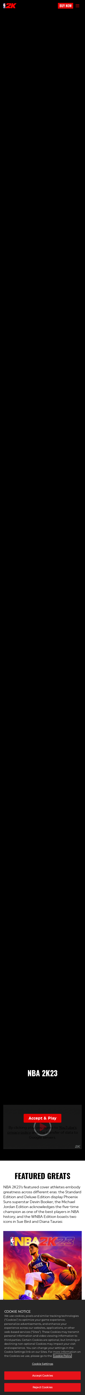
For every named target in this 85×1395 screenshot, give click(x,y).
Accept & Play (42, 1118)
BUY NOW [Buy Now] (66, 5)
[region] (42, 1347)
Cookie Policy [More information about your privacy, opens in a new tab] (62, 1355)
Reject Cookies (42, 1387)
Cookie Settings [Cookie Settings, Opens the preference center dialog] (42, 1363)
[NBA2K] (10, 5)
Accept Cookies (42, 1375)
